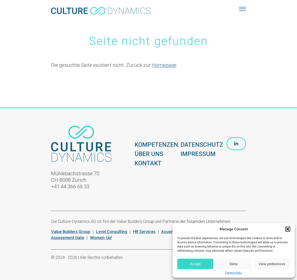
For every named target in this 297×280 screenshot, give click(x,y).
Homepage (164, 65)
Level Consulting (111, 231)
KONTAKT (148, 163)
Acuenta (169, 231)
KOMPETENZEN (156, 144)
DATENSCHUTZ (202, 144)
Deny (233, 264)
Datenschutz (233, 272)
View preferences (272, 264)
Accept (195, 264)
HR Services (144, 231)
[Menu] (242, 9)
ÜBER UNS (149, 153)
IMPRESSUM (198, 153)
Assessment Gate (67, 237)
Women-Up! (101, 237)
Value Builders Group (70, 231)
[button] (287, 229)
